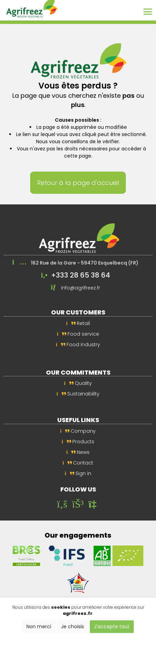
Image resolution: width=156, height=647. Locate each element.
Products (78, 441)
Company (78, 431)
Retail (78, 323)
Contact (78, 462)
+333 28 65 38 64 (80, 275)
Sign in (78, 473)
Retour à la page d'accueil (78, 182)
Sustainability (78, 393)
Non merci (38, 626)
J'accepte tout (112, 626)
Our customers (78, 312)
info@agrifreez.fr (80, 287)
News (78, 452)
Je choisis (72, 626)
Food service (78, 334)
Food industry (78, 344)
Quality (78, 383)
